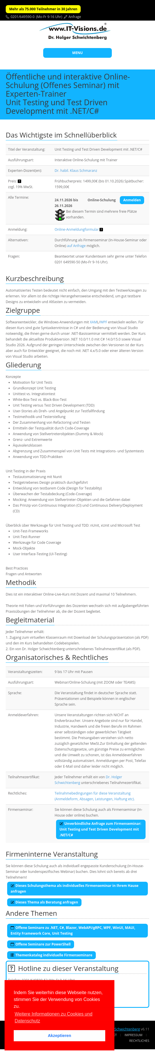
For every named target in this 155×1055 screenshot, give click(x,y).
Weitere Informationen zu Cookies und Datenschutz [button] (53, 1017)
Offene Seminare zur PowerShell (41, 944)
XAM (93, 322)
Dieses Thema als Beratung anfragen (44, 902)
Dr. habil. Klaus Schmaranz (76, 170)
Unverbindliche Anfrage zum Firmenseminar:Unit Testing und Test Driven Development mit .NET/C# (100, 829)
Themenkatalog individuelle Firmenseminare (51, 955)
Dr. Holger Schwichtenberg (118, 1029)
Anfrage (75, 16)
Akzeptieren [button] (59, 1035)
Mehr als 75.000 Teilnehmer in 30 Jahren (43, 9)
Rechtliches (139, 1040)
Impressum (133, 1035)
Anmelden (132, 200)
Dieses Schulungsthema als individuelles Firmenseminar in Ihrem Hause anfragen (74, 888)
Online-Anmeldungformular (77, 229)
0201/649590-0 (23, 16)
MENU (77, 52)
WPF (103, 322)
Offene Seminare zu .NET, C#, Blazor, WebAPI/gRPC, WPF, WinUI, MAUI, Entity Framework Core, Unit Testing (73, 930)
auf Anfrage (76, 245)
